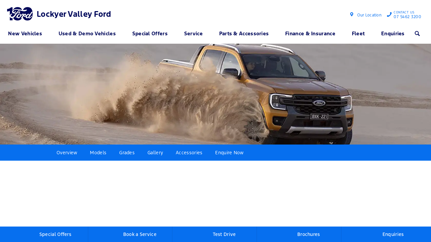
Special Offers (150, 33)
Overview (67, 153)
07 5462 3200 (406, 15)
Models (98, 153)
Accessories (189, 153)
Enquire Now (229, 153)
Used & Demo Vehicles (87, 33)
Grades (127, 153)
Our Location (369, 15)
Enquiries (393, 33)
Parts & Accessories (244, 33)
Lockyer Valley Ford (74, 14)
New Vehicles (25, 33)
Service (193, 33)
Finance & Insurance (310, 33)
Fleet (358, 33)
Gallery (155, 153)
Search (415, 33)
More (261, 153)
